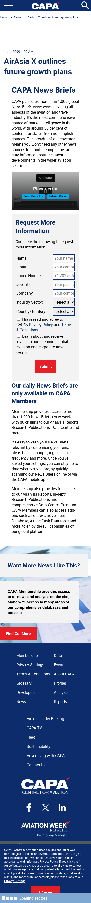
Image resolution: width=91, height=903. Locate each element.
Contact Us (36, 765)
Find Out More (18, 633)
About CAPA (64, 674)
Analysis (61, 692)
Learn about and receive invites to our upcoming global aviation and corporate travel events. (42, 344)
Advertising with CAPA (46, 755)
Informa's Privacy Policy (42, 861)
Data (58, 655)
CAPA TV (34, 728)
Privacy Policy (41, 324)
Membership (27, 655)
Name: (21, 258)
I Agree (45, 892)
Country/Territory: (31, 311)
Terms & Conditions (33, 674)
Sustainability (38, 746)
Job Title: (24, 284)
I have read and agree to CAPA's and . (44, 325)
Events (59, 664)
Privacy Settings (14, 881)
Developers (26, 692)
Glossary (24, 683)
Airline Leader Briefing (45, 718)
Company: (25, 293)
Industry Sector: (29, 302)
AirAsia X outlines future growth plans (53, 17)
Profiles (60, 683)
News (18, 17)
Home (4, 17)
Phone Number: (29, 275)
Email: (21, 267)
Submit (45, 366)
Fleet (31, 737)
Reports (60, 701)
